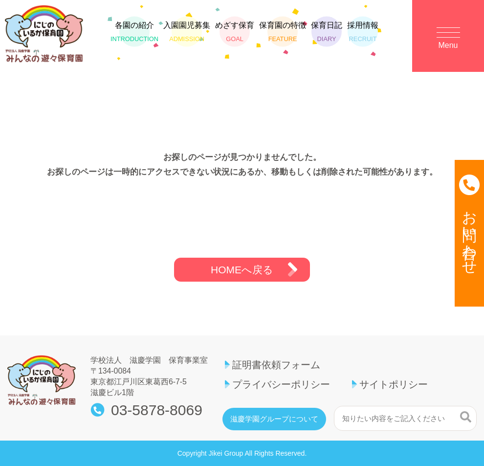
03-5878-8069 (156, 410)
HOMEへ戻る (242, 269)
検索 (465, 417)
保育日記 (326, 32)
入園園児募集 (186, 32)
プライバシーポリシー (281, 384)
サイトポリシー (393, 384)
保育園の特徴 (282, 32)
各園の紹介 (134, 32)
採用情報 (362, 32)
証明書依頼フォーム (276, 364)
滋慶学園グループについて (274, 419)
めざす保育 (234, 32)
